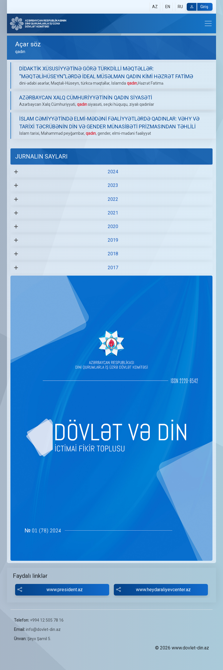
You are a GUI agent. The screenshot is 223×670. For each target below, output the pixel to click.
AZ (155, 6)
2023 (113, 185)
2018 (113, 253)
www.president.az (50, 589)
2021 (113, 213)
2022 (113, 199)
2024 (113, 171)
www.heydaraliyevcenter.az (153, 589)
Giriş (197, 7)
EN (167, 6)
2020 (113, 226)
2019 (113, 240)
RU (180, 6)
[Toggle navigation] (208, 23)
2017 (113, 267)
